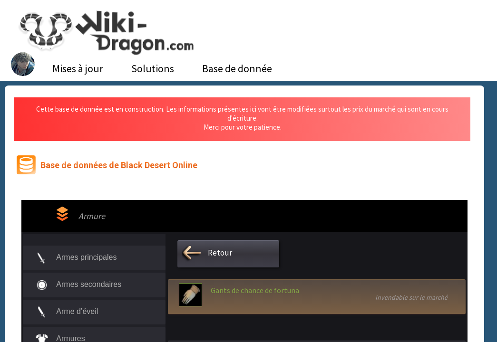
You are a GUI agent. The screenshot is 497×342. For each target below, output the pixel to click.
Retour (220, 252)
